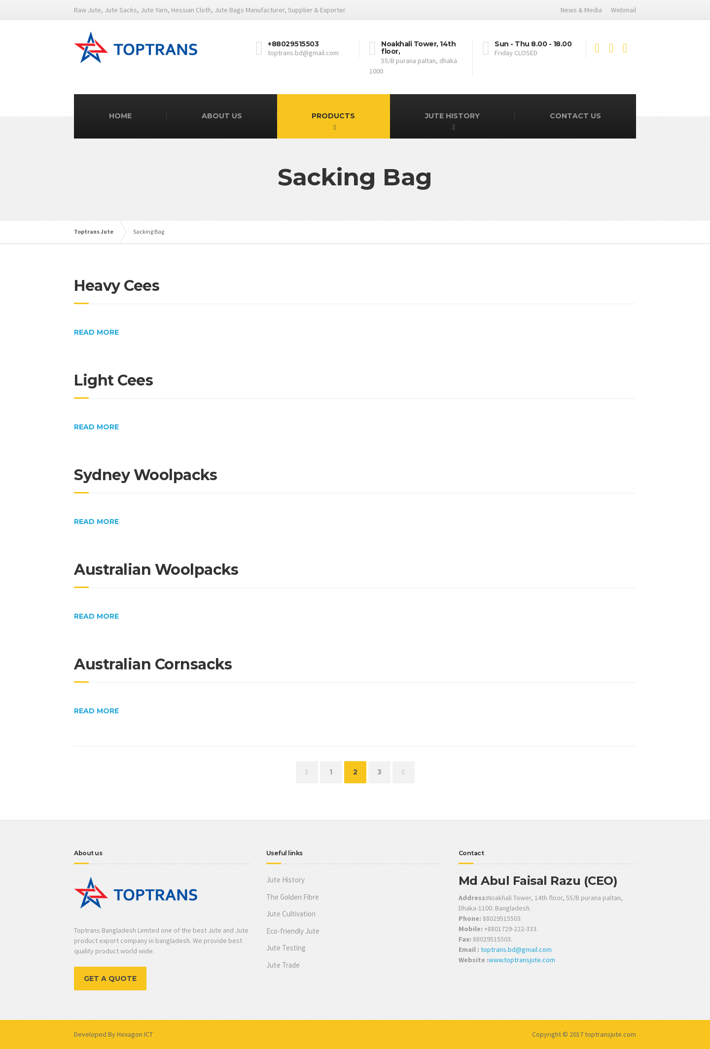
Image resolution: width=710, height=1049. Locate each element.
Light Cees (113, 380)
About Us (222, 115)
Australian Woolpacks (156, 569)
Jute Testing (286, 947)
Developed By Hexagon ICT (113, 1034)
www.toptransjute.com (522, 959)
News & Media (581, 9)
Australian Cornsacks (153, 664)
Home (120, 115)
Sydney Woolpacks (145, 475)
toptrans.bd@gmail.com (516, 949)
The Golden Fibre (292, 897)
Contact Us (575, 115)
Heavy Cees (116, 286)
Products (333, 115)
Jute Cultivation (291, 913)
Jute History (452, 115)
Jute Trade (283, 965)
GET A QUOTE (110, 978)
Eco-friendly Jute (293, 931)
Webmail (623, 9)
